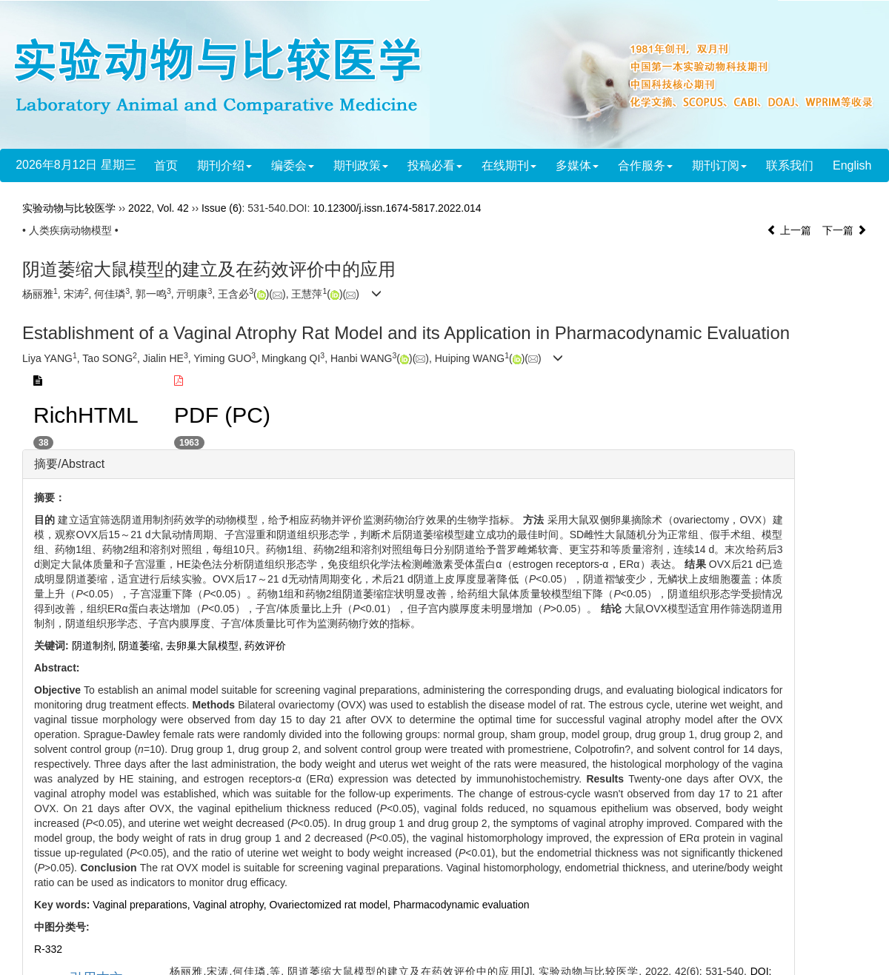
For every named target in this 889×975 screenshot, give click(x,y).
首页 (166, 165)
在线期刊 (509, 165)
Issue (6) (222, 208)
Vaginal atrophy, (231, 905)
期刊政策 (360, 165)
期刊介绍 (224, 165)
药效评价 (265, 645)
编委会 (292, 165)
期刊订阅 (719, 165)
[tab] (408, 464)
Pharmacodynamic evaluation (461, 905)
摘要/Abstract (69, 464)
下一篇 (844, 230)
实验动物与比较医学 (69, 208)
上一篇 (789, 230)
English (852, 165)
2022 (139, 208)
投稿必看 (434, 165)
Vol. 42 (173, 208)
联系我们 (789, 165)
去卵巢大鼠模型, (205, 645)
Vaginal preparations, (143, 905)
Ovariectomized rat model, (331, 905)
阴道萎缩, (142, 645)
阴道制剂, (95, 645)
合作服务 (645, 165)
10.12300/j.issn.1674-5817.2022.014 (397, 208)
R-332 (48, 949)
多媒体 (577, 165)
